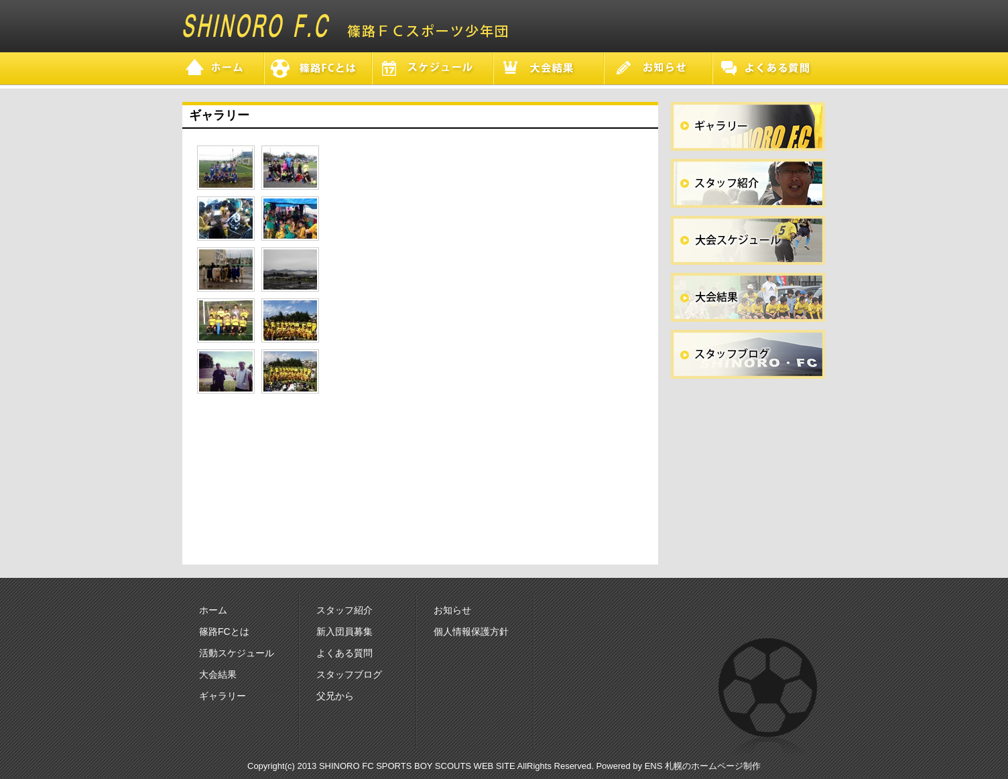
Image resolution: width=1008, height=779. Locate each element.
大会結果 (218, 674)
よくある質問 (344, 653)
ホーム (213, 610)
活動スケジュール (236, 653)
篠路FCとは (224, 631)
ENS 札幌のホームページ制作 (703, 766)
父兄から (335, 696)
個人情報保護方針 (471, 631)
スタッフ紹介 (344, 610)
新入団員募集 (344, 631)
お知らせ (452, 610)
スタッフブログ (349, 674)
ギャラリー (222, 696)
